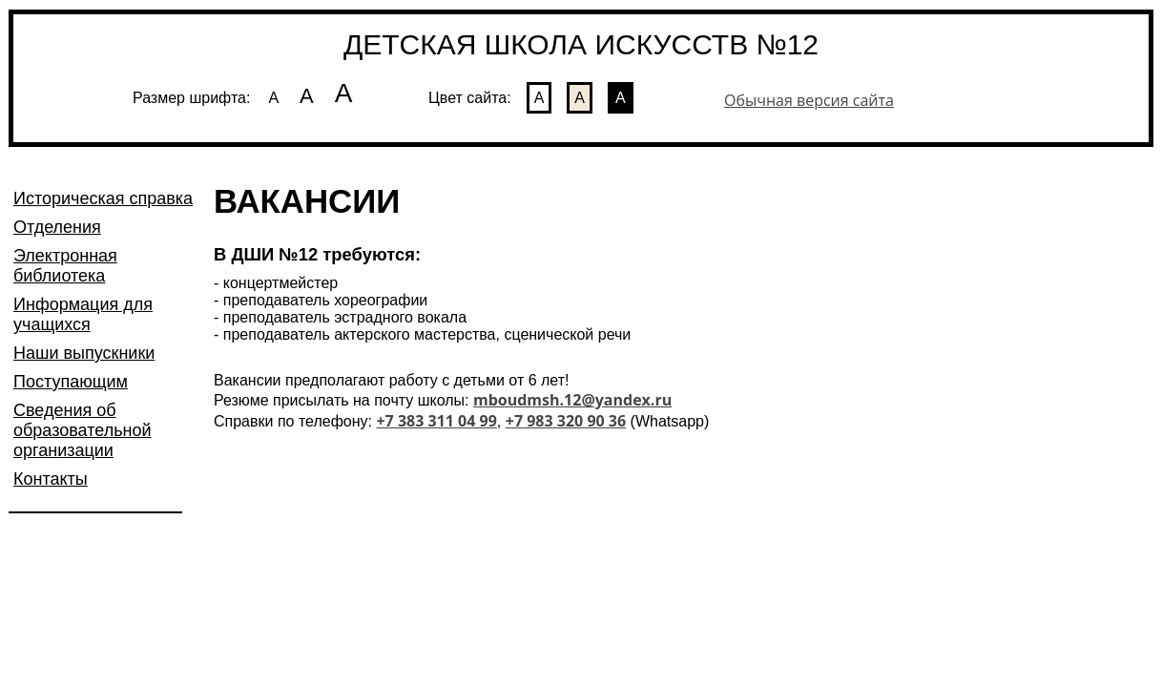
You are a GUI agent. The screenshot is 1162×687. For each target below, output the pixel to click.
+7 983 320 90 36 (566, 420)
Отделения (57, 227)
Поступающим (70, 381)
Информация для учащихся (83, 314)
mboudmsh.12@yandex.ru (572, 399)
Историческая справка (103, 198)
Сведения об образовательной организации (82, 430)
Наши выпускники (84, 353)
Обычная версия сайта (809, 100)
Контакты (50, 479)
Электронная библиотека (65, 265)
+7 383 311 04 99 (436, 420)
